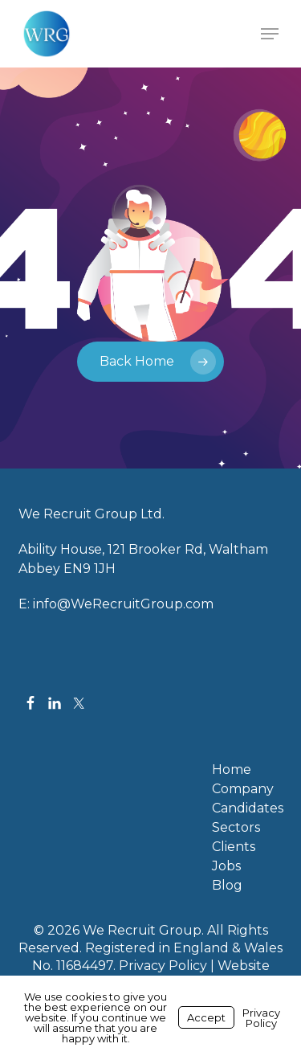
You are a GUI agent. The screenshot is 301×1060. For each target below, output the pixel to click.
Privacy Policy (163, 965)
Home (231, 769)
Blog (227, 885)
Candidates (247, 808)
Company (243, 789)
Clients (233, 847)
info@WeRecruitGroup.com (123, 604)
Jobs (226, 866)
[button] (270, 34)
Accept (206, 1017)
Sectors (236, 827)
